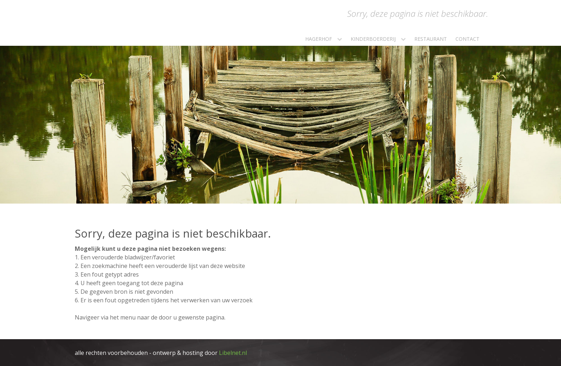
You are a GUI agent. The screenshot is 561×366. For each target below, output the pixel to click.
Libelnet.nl (233, 353)
